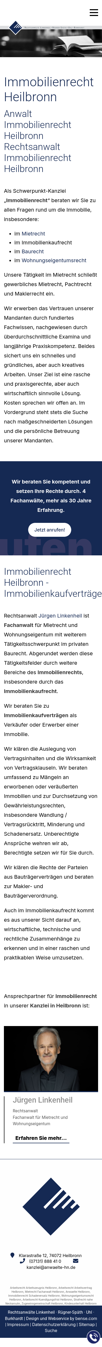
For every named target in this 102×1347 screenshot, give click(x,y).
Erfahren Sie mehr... (41, 1138)
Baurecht (33, 251)
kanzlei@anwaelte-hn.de (51, 1267)
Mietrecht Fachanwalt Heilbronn (44, 1291)
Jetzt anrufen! (49, 530)
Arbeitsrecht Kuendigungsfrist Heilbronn (47, 1299)
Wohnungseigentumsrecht (54, 260)
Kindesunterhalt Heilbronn (80, 1303)
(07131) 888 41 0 (45, 1261)
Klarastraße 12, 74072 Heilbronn (50, 1255)
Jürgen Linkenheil (60, 616)
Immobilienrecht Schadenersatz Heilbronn (34, 1295)
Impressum (18, 1324)
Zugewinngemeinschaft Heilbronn (42, 1303)
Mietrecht (33, 233)
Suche (51, 1330)
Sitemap (87, 1324)
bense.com (86, 1318)
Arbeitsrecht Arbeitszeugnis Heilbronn (33, 1287)
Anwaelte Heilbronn (77, 1291)
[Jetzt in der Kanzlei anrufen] (93, 1337)
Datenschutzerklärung (54, 1324)
